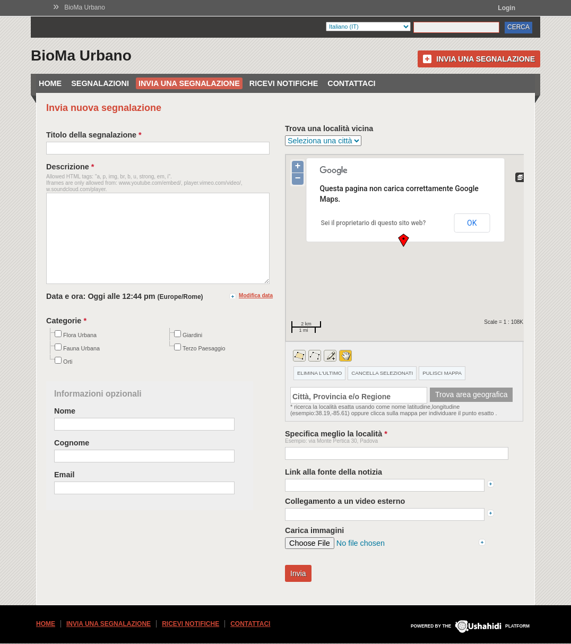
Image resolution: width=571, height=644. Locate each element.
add (490, 483)
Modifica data (256, 311)
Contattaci (351, 83)
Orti (63, 377)
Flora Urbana (76, 351)
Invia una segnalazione (485, 59)
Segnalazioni (100, 83)
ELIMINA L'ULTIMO (319, 373)
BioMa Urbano (84, 7)
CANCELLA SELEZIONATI (382, 373)
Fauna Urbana (77, 364)
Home (50, 83)
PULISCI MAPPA (442, 373)
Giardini (188, 351)
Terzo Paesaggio (199, 364)
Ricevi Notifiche (283, 83)
